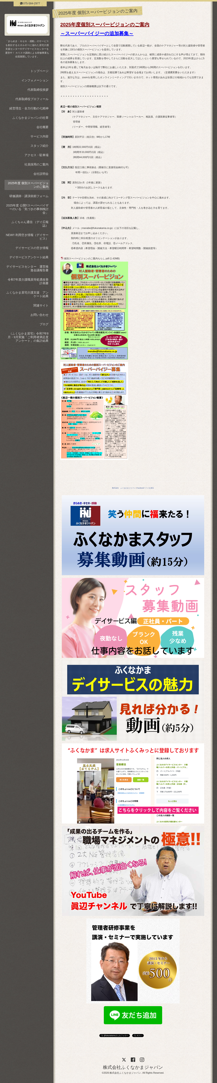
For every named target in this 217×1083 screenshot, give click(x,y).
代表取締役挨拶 (38, 89)
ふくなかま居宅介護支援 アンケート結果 (27, 294)
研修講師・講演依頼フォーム (29, 196)
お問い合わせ (39, 314)
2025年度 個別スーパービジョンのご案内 (28, 184)
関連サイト (41, 305)
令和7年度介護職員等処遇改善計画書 (28, 281)
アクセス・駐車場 (36, 155)
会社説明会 (41, 173)
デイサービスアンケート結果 (29, 257)
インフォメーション (35, 80)
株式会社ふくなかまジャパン (133, 1067)
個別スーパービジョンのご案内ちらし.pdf (86, 258)
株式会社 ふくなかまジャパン (123, 488)
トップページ (39, 71)
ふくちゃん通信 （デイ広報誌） (30, 223)
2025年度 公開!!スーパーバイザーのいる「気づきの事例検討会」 (27, 209)
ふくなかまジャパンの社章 (30, 117)
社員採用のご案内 (36, 164)
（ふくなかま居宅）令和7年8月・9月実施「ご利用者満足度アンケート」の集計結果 (28, 337)
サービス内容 (39, 136)
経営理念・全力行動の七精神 (29, 108)
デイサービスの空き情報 (32, 248)
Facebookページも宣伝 (145, 488)
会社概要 (42, 127)
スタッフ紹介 (39, 145)
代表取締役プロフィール (32, 99)
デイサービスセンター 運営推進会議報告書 (27, 268)
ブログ (44, 324)
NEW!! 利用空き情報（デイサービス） (27, 236)
